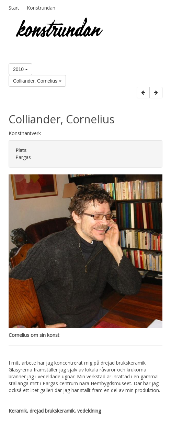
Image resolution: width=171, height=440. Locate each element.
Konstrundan (41, 7)
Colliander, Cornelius (37, 81)
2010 (20, 69)
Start (14, 7)
